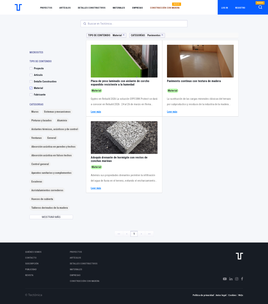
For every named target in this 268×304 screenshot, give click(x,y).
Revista (29, 275)
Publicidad (30, 269)
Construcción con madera (165, 8)
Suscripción (31, 263)
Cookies (232, 295)
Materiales (119, 8)
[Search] (134, 23)
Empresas (137, 8)
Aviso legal (221, 295)
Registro (240, 8)
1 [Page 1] (134, 233)
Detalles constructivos (91, 8)
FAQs (240, 295)
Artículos (65, 8)
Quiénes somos (33, 252)
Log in (224, 8)
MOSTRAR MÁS (51, 217)
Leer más (96, 111)
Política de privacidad (203, 295)
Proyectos (46, 8)
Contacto (30, 258)
